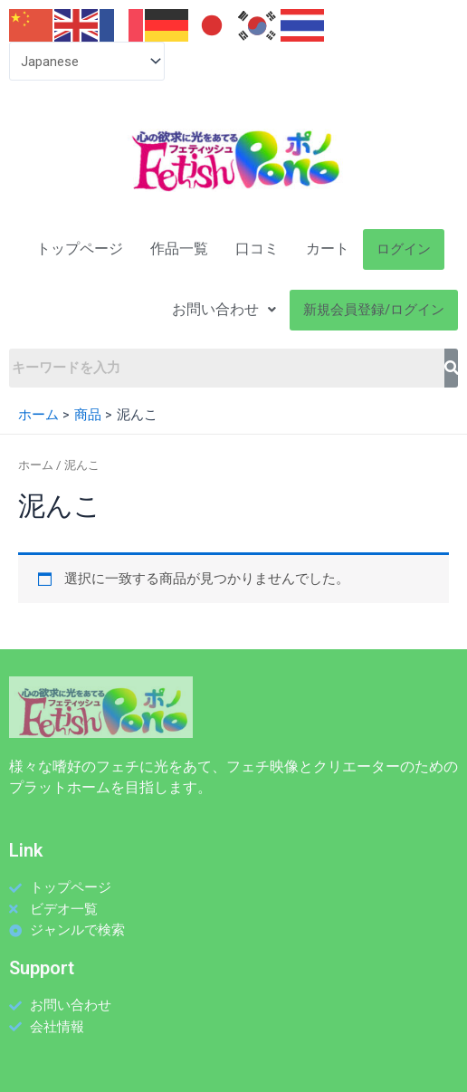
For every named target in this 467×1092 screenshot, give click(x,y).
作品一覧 (179, 248)
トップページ (79, 248)
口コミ (257, 248)
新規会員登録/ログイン (373, 310)
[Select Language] (87, 61)
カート (327, 248)
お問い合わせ (224, 309)
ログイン (403, 249)
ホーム (35, 465)
